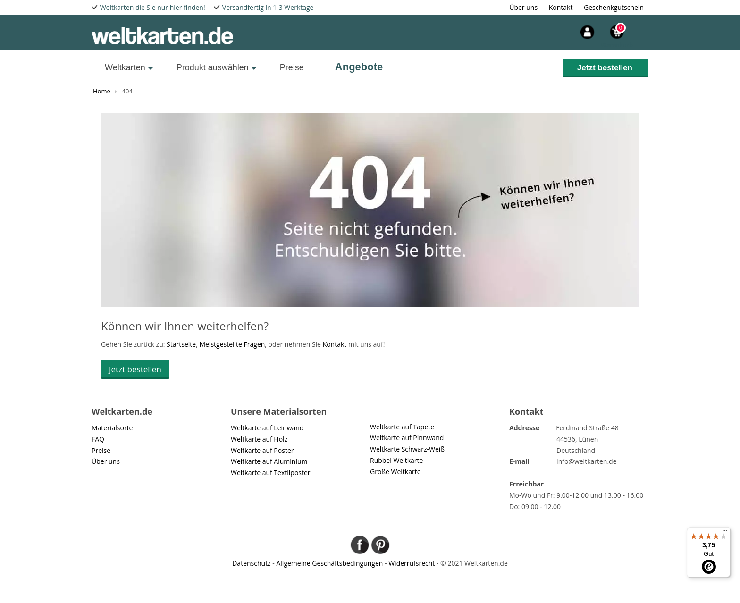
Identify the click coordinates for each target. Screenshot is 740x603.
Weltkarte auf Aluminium (269, 461)
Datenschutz (251, 563)
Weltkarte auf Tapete (402, 426)
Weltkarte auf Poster (262, 450)
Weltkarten (125, 67)
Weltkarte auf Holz (259, 439)
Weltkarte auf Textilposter (271, 472)
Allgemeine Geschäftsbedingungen (329, 563)
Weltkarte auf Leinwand (267, 427)
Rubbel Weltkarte (396, 460)
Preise (292, 67)
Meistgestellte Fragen (232, 344)
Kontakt (561, 7)
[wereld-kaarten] (162, 35)
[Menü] (725, 532)
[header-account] (569, 30)
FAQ (98, 439)
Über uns (523, 7)
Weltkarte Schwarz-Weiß (407, 448)
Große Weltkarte (395, 471)
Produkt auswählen (213, 67)
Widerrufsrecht (411, 563)
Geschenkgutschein (614, 7)
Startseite (181, 344)
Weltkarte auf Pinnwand (407, 437)
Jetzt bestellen (604, 67)
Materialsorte (112, 427)
